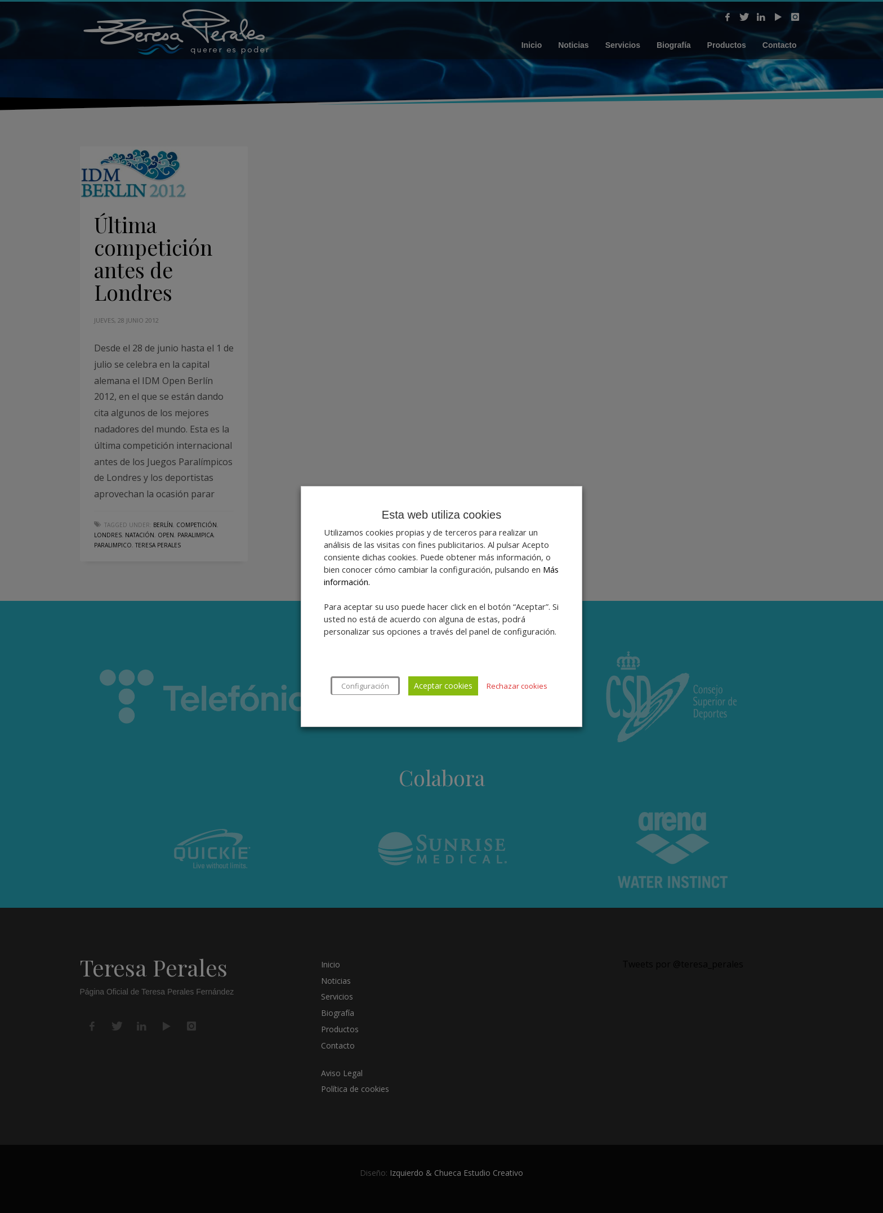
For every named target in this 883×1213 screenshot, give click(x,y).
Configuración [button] (365, 686)
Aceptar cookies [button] (443, 685)
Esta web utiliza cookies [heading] (441, 514)
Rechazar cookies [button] (517, 686)
